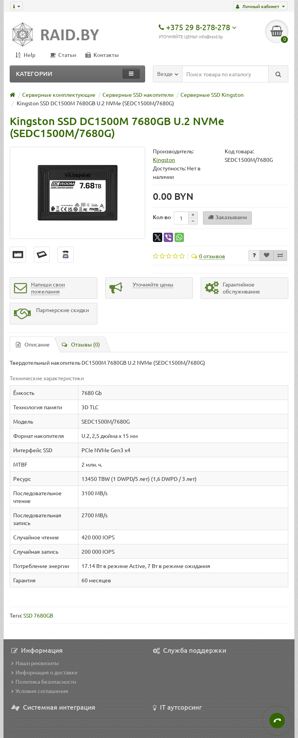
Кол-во (162, 217)
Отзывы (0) (81, 344)
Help (25, 54)
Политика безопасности (43, 681)
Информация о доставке (44, 672)
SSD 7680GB (38, 615)
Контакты (102, 54)
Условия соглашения (39, 690)
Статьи (63, 54)
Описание (33, 344)
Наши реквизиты (35, 662)
